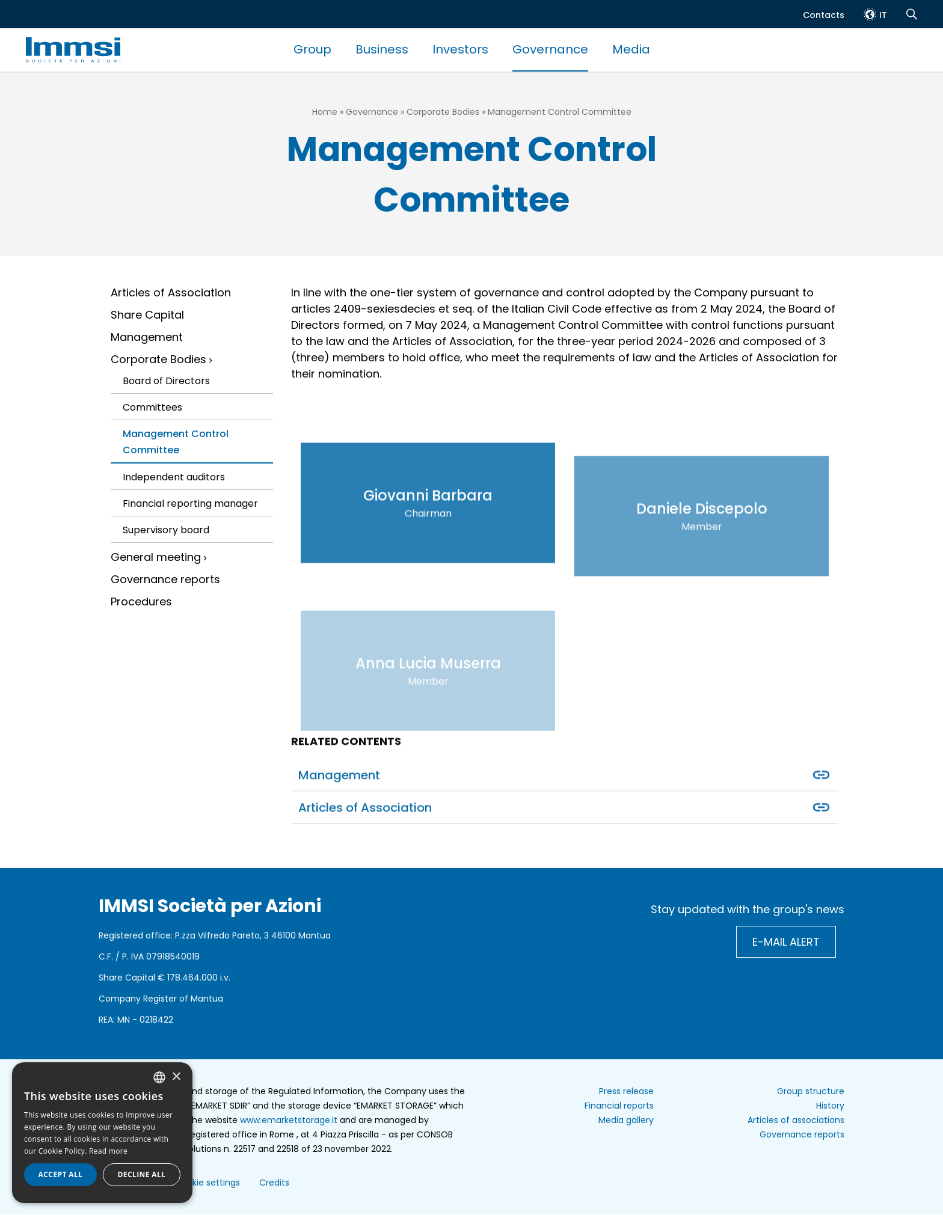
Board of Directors (166, 381)
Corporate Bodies (443, 112)
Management (147, 336)
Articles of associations (796, 1120)
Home (324, 112)
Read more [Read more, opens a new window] (108, 1151)
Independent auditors (174, 477)
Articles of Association (171, 292)
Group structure (810, 1091)
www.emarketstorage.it (288, 1120)
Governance (550, 49)
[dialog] (102, 1132)
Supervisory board (166, 530)
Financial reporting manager (190, 503)
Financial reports (619, 1106)
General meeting (156, 557)
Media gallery (626, 1120)
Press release (626, 1091)
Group (312, 49)
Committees (152, 407)
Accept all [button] (60, 1174)
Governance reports (165, 579)
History (830, 1106)
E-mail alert (786, 941)
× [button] (175, 1077)
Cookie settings (207, 1183)
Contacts (823, 15)
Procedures (141, 601)
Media (631, 49)
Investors (460, 49)
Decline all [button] (142, 1174)
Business (381, 49)
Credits (274, 1183)
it (883, 15)
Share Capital (147, 314)
